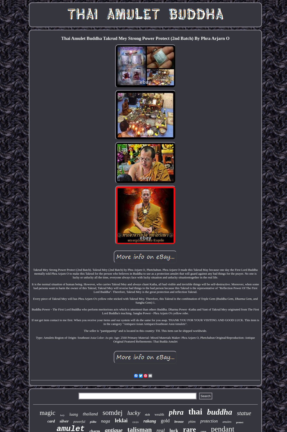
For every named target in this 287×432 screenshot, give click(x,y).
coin (135, 422)
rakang (149, 421)
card (51, 421)
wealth (159, 414)
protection (209, 421)
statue (244, 413)
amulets (227, 421)
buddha (219, 412)
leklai (121, 420)
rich (147, 414)
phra (176, 412)
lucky (133, 412)
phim (191, 421)
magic (47, 412)
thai (195, 411)
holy (62, 415)
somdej (112, 412)
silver (64, 421)
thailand (90, 413)
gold (165, 420)
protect (239, 422)
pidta (93, 421)
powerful (79, 421)
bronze (179, 421)
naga (105, 420)
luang (73, 414)
